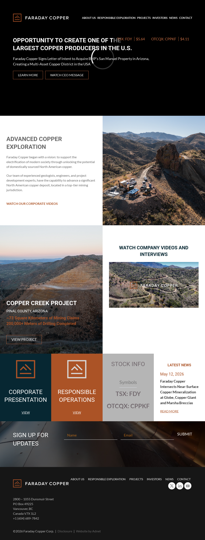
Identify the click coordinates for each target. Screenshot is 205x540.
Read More (169, 411)
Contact (185, 17)
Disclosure (65, 531)
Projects (144, 17)
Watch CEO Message (67, 75)
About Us (89, 17)
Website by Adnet (88, 531)
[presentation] (102, 453)
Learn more (28, 75)
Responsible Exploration (116, 17)
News (173, 17)
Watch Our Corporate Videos (32, 203)
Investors (160, 17)
